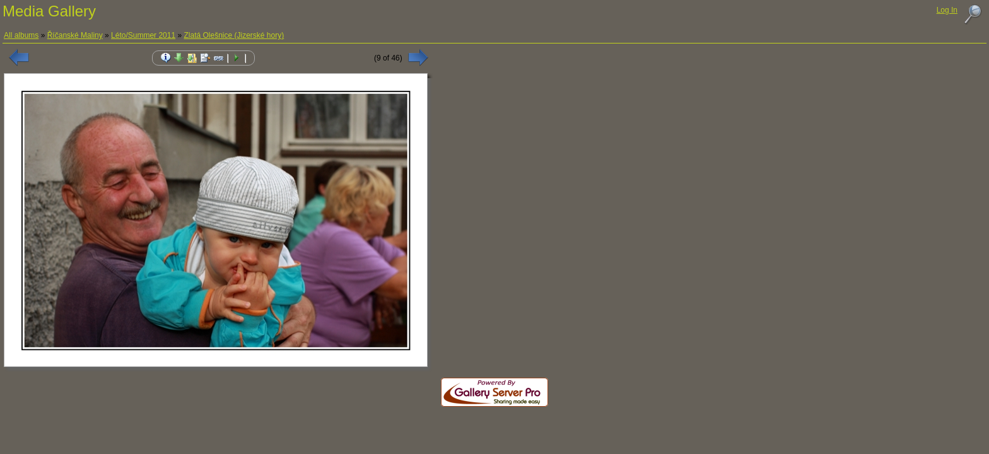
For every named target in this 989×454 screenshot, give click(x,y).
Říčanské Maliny (75, 35)
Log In (947, 10)
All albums (21, 35)
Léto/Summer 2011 (143, 35)
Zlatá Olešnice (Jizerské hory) (234, 35)
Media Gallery (49, 11)
